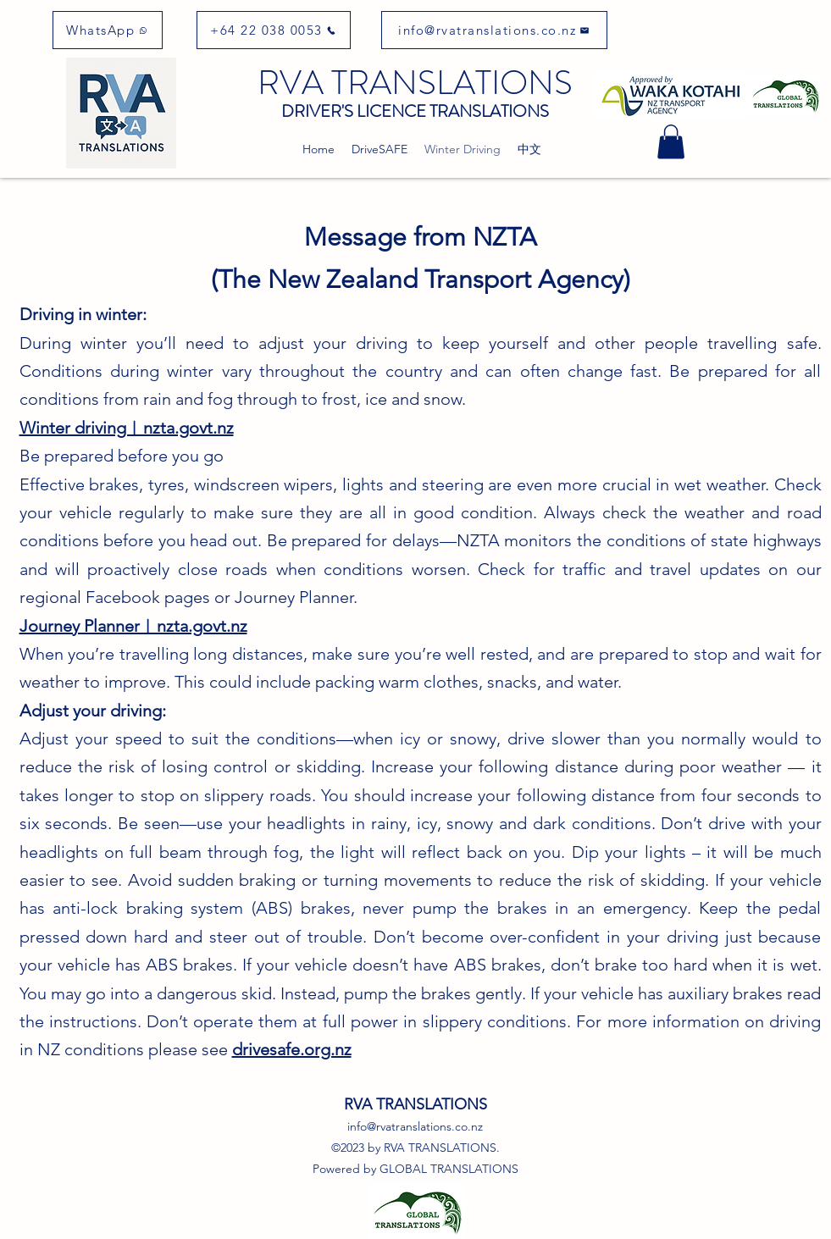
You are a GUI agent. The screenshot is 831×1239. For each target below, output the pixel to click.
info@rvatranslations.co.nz (415, 1126)
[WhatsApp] (108, 30)
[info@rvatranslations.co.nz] (494, 30)
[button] (670, 141)
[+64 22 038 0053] (274, 30)
